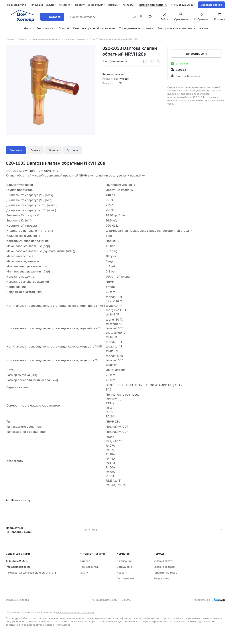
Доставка (72, 150)
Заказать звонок (211, 4)
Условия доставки (165, 566)
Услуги (84, 572)
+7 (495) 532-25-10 (182, 4)
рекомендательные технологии (75, 612)
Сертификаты (125, 578)
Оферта (126, 599)
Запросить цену (196, 53)
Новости (122, 572)
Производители (89, 566)
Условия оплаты (164, 560)
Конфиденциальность (104, 599)
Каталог (85, 560)
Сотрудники (124, 566)
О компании (124, 560)
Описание (15, 150)
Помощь (159, 553)
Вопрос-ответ (162, 578)
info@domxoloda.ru (153, 5)
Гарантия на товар (165, 572)
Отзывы (35, 150)
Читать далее (62, 624)
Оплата (53, 150)
